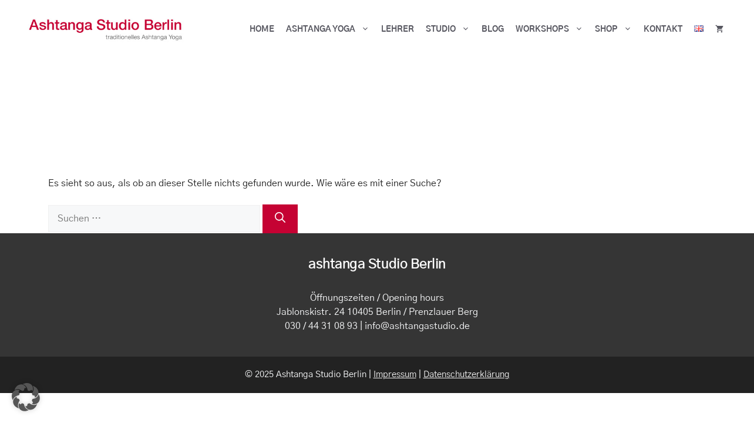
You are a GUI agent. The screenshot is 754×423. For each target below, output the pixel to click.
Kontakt (663, 29)
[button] (26, 397)
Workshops (552, 29)
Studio (451, 29)
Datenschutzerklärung (466, 374)
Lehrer (397, 29)
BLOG (493, 29)
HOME (262, 29)
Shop (616, 29)
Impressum (394, 374)
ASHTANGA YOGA (330, 29)
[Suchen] (280, 218)
